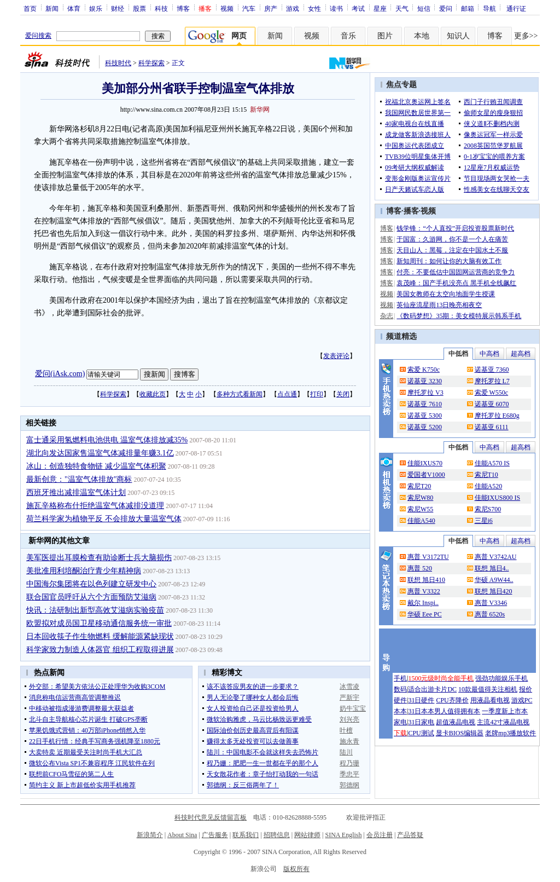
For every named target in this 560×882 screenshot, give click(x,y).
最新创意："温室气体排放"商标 (79, 479)
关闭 (342, 394)
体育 (73, 8)
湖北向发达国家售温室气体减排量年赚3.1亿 (100, 453)
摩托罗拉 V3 (425, 392)
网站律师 (307, 835)
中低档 (458, 354)
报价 (525, 689)
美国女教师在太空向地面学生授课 (445, 294)
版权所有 (296, 869)
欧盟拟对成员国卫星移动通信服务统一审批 (99, 623)
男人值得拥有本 (457, 711)
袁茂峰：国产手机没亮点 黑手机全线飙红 (456, 283)
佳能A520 (489, 486)
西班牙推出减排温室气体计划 (76, 492)
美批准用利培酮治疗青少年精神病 (83, 571)
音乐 (348, 36)
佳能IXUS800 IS (498, 497)
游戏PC (522, 700)
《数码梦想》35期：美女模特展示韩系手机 (458, 316)
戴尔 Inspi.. (423, 603)
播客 (411, 211)
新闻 (52, 8)
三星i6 (484, 520)
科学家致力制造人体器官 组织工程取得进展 (100, 649)
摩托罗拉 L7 (492, 381)
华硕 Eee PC (424, 614)
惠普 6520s (490, 614)
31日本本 (421, 711)
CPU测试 (421, 733)
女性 (314, 8)
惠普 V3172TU (428, 557)
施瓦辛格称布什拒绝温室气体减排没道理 (95, 505)
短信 (423, 8)
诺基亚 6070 (492, 404)
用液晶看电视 (490, 700)
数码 (400, 689)
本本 (400, 711)
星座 (380, 8)
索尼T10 (486, 475)
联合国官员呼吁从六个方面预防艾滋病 (91, 597)
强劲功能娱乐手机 (501, 678)
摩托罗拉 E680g (497, 415)
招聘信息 (277, 835)
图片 (385, 36)
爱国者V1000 (426, 475)
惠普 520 (419, 568)
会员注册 (379, 835)
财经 (117, 8)
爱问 (445, 8)
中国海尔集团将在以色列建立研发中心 (91, 584)
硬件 (400, 700)
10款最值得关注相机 (487, 689)
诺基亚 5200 (424, 427)
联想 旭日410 (426, 580)
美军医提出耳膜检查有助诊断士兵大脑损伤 (99, 558)
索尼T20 (419, 486)
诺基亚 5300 (424, 415)
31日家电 (421, 722)
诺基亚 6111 (492, 427)
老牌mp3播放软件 (510, 733)
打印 (316, 394)
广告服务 (215, 835)
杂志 (386, 316)
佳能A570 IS (492, 463)
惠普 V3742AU (496, 557)
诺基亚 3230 (424, 381)
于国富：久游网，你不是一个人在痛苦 (452, 239)
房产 (270, 8)
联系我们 (245, 835)
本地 (421, 36)
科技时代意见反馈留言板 (210, 817)
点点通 (287, 394)
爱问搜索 (38, 35)
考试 (358, 8)
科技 (161, 8)
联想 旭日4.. (492, 568)
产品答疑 (410, 835)
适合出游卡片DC (432, 689)
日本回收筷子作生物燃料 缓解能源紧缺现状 (100, 636)
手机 (400, 678)
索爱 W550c (492, 392)
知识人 (458, 36)
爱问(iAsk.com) (60, 374)
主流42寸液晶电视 (503, 722)
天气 (402, 8)
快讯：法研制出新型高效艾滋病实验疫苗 (95, 610)
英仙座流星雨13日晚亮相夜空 (439, 305)
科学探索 (151, 63)
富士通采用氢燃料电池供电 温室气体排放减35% (107, 440)
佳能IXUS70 (424, 463)
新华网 (260, 109)
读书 (336, 8)
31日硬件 (421, 700)
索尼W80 (420, 497)
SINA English (343, 835)
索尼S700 (488, 509)
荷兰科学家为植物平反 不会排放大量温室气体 (104, 519)
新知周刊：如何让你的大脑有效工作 (448, 261)
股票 (139, 8)
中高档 (489, 354)
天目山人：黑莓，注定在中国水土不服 (452, 250)
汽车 (248, 8)
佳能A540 (421, 520)
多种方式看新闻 (239, 394)
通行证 (516, 8)
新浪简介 (150, 835)
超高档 (520, 354)
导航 (489, 8)
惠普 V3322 (423, 591)
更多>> (526, 36)
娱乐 (95, 8)
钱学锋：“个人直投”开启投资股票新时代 (455, 228)
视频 (227, 8)
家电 (400, 722)
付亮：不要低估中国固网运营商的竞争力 (455, 272)
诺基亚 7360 (492, 369)
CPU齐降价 (452, 700)
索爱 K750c (423, 369)
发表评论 (336, 356)
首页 (30, 8)
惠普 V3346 (491, 603)
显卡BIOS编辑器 (459, 733)
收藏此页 (152, 394)
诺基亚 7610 (424, 404)
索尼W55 (420, 509)
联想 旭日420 (493, 591)
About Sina (182, 835)
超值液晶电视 (455, 722)
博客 (183, 8)
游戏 (292, 8)
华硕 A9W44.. (494, 580)
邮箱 (467, 8)
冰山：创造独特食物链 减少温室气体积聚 (96, 466)
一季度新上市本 (505, 711)
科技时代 (118, 63)
